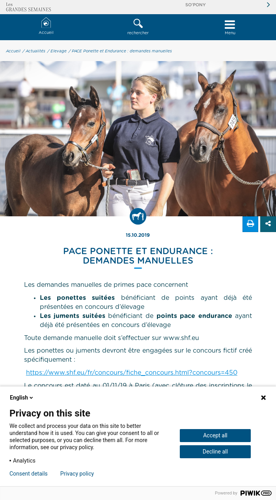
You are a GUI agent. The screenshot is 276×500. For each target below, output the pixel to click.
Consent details (28, 473)
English (22, 397)
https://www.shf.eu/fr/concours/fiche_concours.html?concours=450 (131, 373)
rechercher (138, 27)
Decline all (215, 451)
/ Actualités (33, 51)
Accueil (46, 26)
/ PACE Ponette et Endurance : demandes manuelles (120, 51)
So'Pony (195, 5)
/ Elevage (57, 51)
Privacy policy (77, 473)
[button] (138, 27)
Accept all (215, 435)
